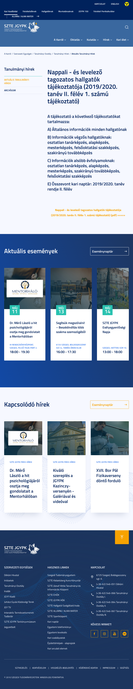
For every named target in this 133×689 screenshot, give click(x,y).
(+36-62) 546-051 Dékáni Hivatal (109, 585)
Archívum (10, 90)
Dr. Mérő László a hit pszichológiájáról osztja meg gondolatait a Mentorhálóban (25, 330)
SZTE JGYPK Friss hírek (21, 462)
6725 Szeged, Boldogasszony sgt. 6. (111, 576)
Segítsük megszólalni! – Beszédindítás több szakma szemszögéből (71, 327)
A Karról (58, 40)
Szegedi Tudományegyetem (61, 575)
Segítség (124, 667)
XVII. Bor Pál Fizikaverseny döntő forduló (108, 475)
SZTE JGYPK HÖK (56, 600)
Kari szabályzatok (56, 637)
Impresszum (109, 667)
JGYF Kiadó (9, 596)
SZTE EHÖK (53, 594)
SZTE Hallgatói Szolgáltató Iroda (63, 605)
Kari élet (121, 40)
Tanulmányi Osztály (42, 53)
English (115, 3)
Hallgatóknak (47, 11)
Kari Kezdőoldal (10, 11)
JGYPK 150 (83, 11)
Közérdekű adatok (88, 667)
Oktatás (75, 40)
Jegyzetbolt (9, 627)
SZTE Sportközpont (57, 616)
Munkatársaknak (65, 11)
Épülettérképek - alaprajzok (61, 643)
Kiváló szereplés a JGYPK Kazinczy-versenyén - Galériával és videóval (64, 485)
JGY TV (7, 607)
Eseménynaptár (102, 251)
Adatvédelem (39, 667)
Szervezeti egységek (23, 53)
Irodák (7, 591)
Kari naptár (53, 621)
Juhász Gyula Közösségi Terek (19, 602)
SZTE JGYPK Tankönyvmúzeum (20, 621)
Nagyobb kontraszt (127, 4)
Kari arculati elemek (57, 648)
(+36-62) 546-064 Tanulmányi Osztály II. (112, 603)
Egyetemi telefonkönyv (59, 627)
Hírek (106, 40)
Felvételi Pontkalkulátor (104, 11)
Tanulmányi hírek (61, 53)
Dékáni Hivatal (11, 575)
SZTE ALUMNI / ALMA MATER (62, 611)
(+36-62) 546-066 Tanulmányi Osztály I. (112, 594)
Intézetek (9, 580)
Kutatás (91, 40)
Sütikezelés (21, 667)
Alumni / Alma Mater (22, 16)
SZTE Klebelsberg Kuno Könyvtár (64, 580)
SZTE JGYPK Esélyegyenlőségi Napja (114, 327)
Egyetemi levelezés (57, 632)
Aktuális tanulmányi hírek (83, 53)
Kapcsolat (100, 3)
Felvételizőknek (29, 11)
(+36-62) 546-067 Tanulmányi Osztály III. (112, 612)
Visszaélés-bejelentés (62, 667)
